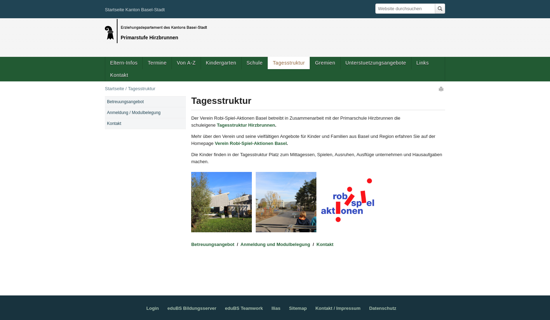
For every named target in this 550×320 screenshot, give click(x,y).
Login (152, 308)
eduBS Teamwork (244, 308)
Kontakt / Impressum (338, 308)
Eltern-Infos (124, 63)
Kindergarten (221, 63)
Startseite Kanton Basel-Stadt (135, 9)
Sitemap (298, 308)
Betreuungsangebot (213, 244)
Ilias (275, 308)
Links (422, 63)
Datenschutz (382, 308)
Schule (255, 63)
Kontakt (119, 75)
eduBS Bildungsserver (191, 308)
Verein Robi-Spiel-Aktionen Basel (251, 143)
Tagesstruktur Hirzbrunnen (246, 125)
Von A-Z (186, 63)
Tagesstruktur (289, 63)
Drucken (441, 89)
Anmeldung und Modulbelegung (275, 244)
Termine (157, 63)
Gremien (325, 63)
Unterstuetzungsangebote (376, 63)
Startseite (114, 88)
